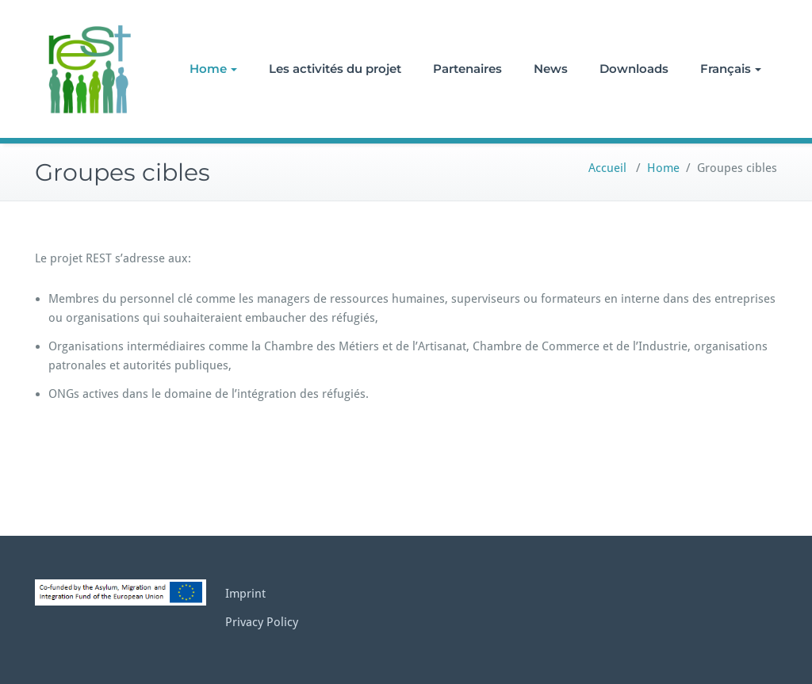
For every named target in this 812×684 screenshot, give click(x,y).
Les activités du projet (335, 68)
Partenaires (467, 68)
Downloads (633, 68)
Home (213, 68)
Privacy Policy (261, 622)
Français (730, 68)
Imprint (245, 594)
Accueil (607, 168)
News (551, 68)
